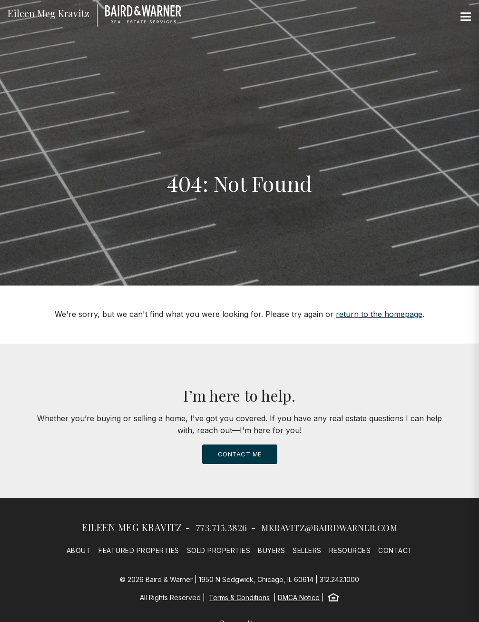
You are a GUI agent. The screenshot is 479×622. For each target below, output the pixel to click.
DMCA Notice (299, 597)
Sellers (307, 550)
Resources (350, 550)
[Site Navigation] (465, 17)
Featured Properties (138, 550)
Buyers (271, 550)
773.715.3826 (221, 527)
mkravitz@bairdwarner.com (329, 527)
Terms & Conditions (239, 597)
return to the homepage (379, 314)
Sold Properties (219, 550)
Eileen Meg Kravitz (132, 527)
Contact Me (240, 454)
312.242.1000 (339, 579)
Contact (395, 550)
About (79, 550)
